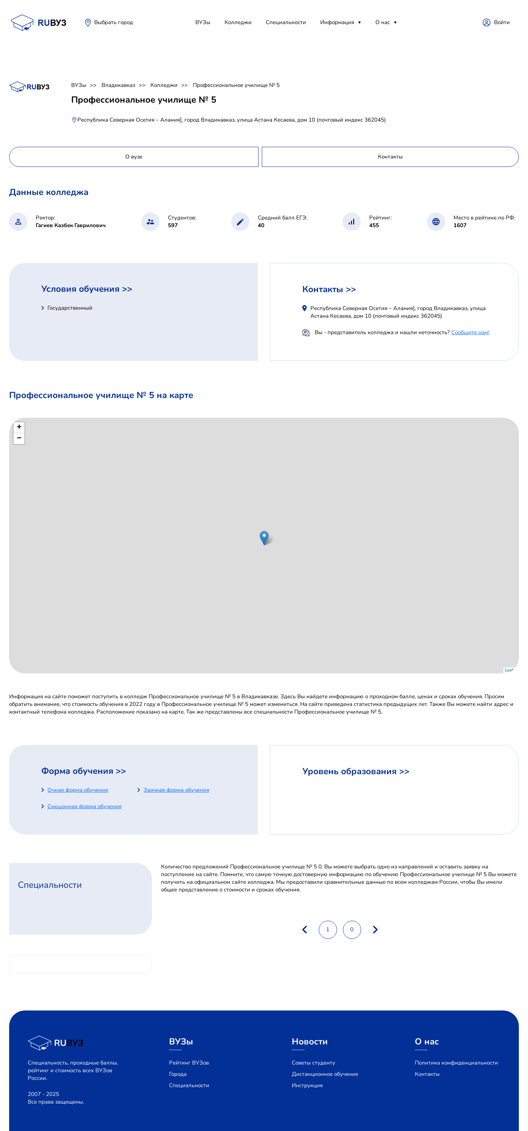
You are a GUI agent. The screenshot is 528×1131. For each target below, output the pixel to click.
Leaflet (511, 670)
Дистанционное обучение (325, 1074)
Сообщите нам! (470, 332)
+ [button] (19, 427)
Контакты (427, 1074)
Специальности (286, 22)
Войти (502, 22)
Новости (310, 1041)
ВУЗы (202, 22)
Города (178, 1074)
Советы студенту (313, 1062)
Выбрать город (113, 22)
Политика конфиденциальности (456, 1062)
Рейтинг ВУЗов (189, 1062)
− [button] (19, 438)
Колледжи (238, 22)
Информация (337, 22)
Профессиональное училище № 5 (236, 85)
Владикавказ (118, 85)
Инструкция (307, 1085)
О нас (382, 22)
